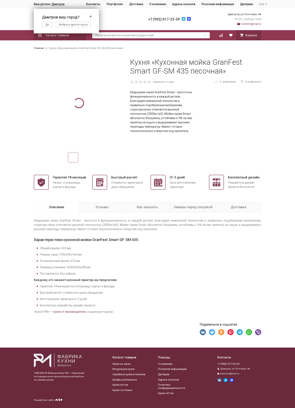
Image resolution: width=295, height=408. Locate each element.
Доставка (136, 4)
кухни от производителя (69, 311)
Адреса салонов (183, 4)
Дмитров (58, 4)
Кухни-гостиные (122, 390)
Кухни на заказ (121, 363)
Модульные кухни (123, 368)
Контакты (93, 4)
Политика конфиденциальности (171, 386)
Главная (39, 48)
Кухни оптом (120, 384)
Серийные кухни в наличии (128, 374)
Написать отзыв (163, 81)
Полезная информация (217, 4)
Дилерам (246, 4)
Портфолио (115, 4)
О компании (157, 4)
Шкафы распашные (124, 379)
